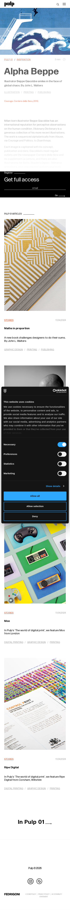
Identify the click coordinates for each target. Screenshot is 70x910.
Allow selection (35, 506)
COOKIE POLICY (30, 894)
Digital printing (13, 642)
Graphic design (13, 349)
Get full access (21, 180)
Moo (7, 621)
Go (60, 195)
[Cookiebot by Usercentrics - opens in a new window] (52, 391)
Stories (9, 320)
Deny (35, 516)
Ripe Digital (11, 767)
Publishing (47, 349)
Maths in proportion (17, 328)
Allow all (35, 496)
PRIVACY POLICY (43, 894)
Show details (53, 486)
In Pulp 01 (35, 822)
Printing (32, 349)
